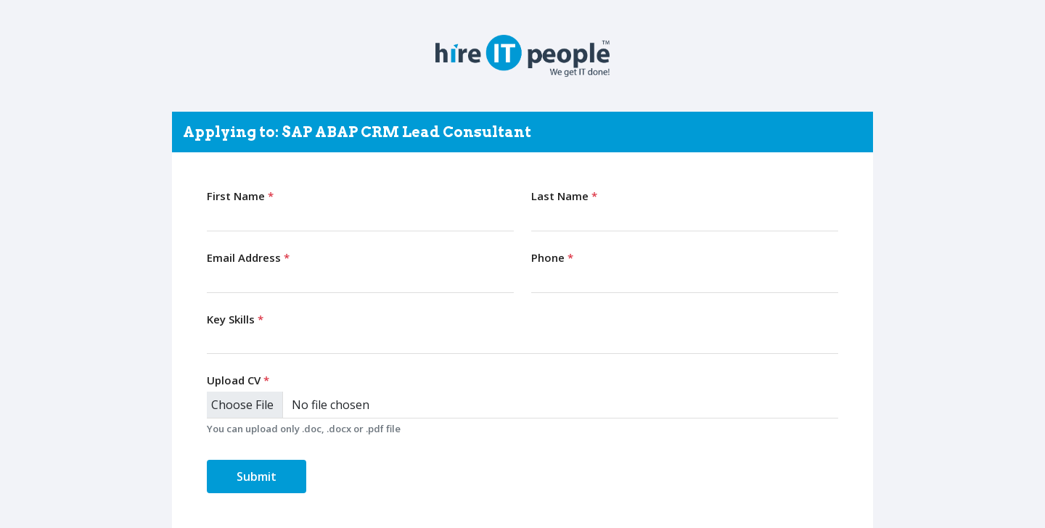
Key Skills (235, 319)
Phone (552, 257)
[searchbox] (214, 340)
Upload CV (238, 380)
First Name (240, 196)
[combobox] (522, 341)
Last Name (564, 196)
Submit (256, 476)
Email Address (248, 257)
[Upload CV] (522, 405)
